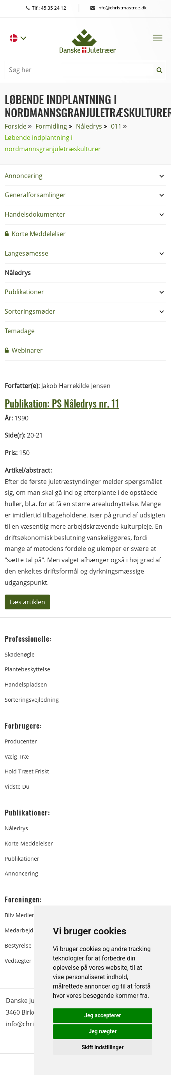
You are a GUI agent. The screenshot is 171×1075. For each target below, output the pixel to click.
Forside (15, 126)
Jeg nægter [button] (102, 1031)
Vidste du (17, 786)
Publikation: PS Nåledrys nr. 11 (62, 403)
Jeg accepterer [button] (102, 1015)
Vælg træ (17, 756)
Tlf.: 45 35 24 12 (53, 8)
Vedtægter (18, 960)
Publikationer (24, 292)
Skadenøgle (20, 654)
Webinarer (24, 350)
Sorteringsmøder (30, 311)
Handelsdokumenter (35, 214)
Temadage (20, 331)
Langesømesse (26, 253)
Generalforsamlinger (35, 195)
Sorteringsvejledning (32, 699)
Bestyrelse (18, 945)
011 (116, 126)
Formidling (51, 126)
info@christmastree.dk (118, 7)
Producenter (21, 741)
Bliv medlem (21, 915)
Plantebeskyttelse (27, 669)
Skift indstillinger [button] (103, 1047)
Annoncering (23, 175)
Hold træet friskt (27, 771)
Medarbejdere (23, 930)
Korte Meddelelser (35, 233)
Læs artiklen (27, 602)
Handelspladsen (26, 684)
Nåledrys (89, 126)
